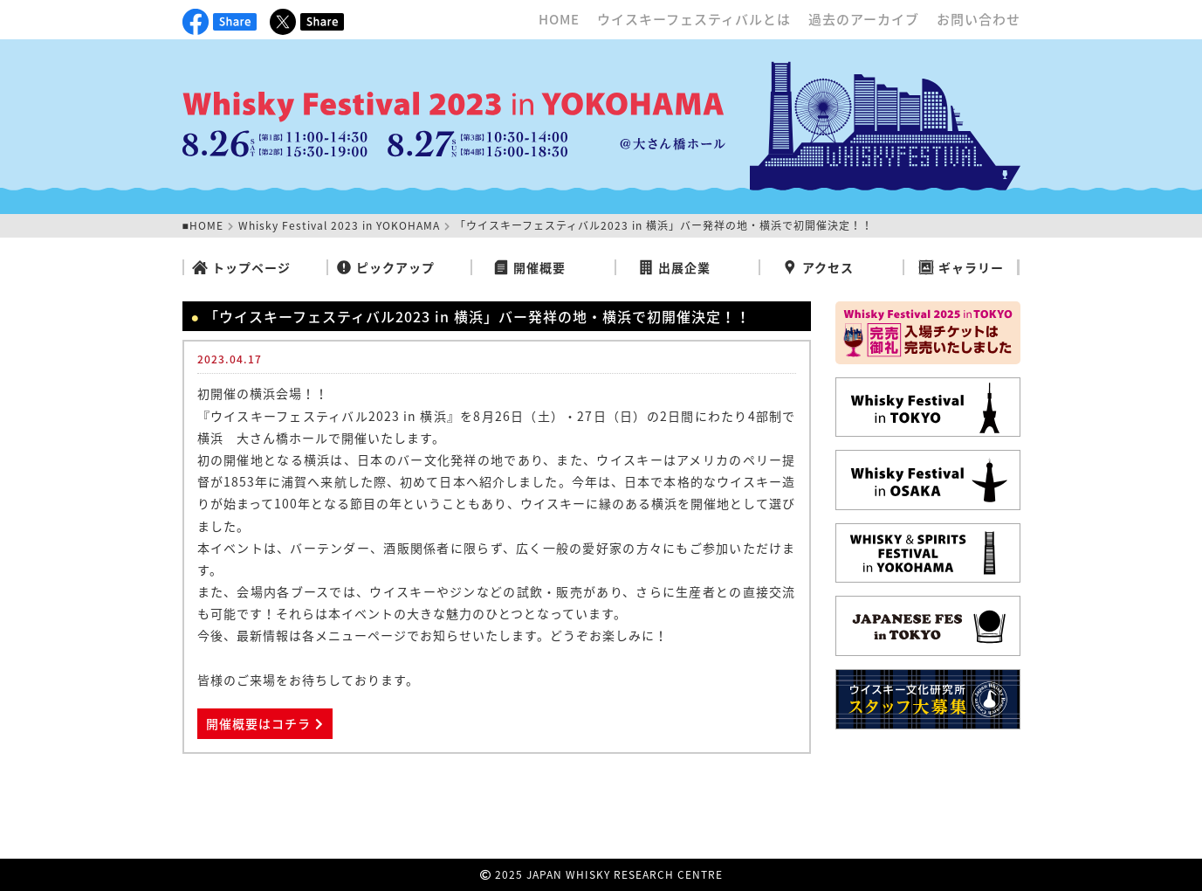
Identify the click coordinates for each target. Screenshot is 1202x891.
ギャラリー (961, 267)
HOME (559, 19)
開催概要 (529, 267)
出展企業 (674, 267)
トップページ (241, 267)
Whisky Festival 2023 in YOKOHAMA (339, 225)
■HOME (202, 225)
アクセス (818, 267)
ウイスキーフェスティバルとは (694, 19)
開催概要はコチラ (265, 723)
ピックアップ (385, 267)
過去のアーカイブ (863, 19)
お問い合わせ (978, 19)
